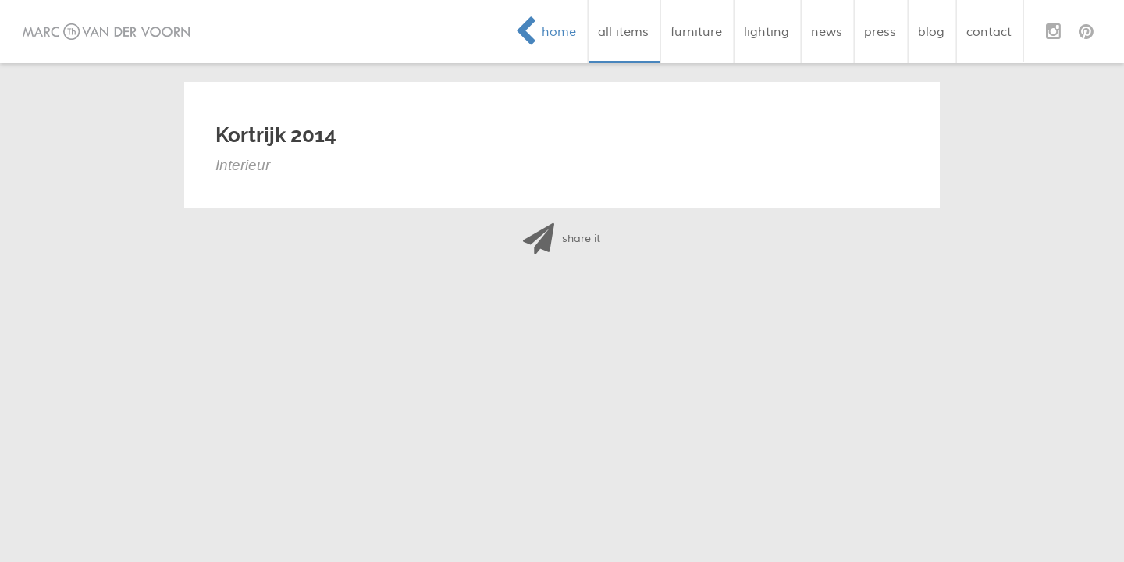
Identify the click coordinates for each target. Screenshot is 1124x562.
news (826, 31)
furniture (696, 31)
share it (581, 239)
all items (623, 31)
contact (989, 31)
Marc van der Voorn (106, 31)
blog (931, 31)
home (559, 31)
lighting (766, 31)
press (880, 31)
